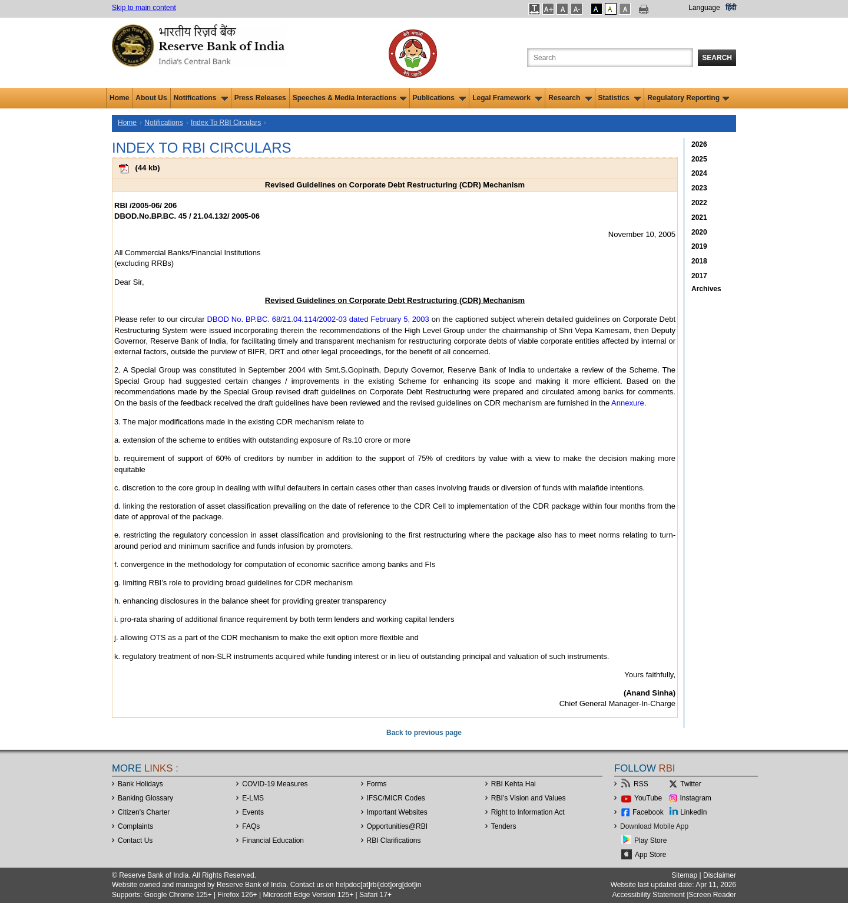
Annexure (627, 402)
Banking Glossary (145, 798)
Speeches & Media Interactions (349, 98)
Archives (706, 289)
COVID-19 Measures (274, 784)
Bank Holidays (140, 784)
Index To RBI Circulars (226, 122)
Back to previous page (424, 733)
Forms (377, 784)
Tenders (503, 826)
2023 (699, 188)
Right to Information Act (528, 812)
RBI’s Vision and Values (528, 798)
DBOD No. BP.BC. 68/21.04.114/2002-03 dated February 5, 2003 (318, 319)
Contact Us (135, 840)
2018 (699, 261)
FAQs (251, 826)
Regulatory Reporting (688, 98)
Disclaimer (719, 875)
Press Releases (260, 98)
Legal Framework (507, 98)
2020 (699, 232)
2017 (699, 276)
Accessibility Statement (648, 895)
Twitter (690, 784)
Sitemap (684, 875)
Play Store (650, 840)
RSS (641, 784)
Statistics (619, 98)
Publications (439, 98)
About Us (151, 98)
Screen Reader (712, 895)
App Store (650, 855)
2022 (699, 203)
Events (253, 812)
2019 (699, 246)
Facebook (648, 812)
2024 (699, 173)
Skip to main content (144, 8)
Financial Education (273, 840)
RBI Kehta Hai (513, 784)
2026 (699, 144)
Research (569, 98)
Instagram (695, 798)
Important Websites (397, 812)
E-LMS (253, 798)
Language (704, 8)
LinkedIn (693, 812)
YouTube (648, 798)
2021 (699, 217)
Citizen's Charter (144, 812)
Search (717, 58)
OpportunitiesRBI (397, 826)
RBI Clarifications (394, 840)
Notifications (201, 98)
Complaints (135, 826)
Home (119, 98)
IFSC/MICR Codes (396, 798)
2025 (699, 159)
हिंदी (731, 8)
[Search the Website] (610, 57)
